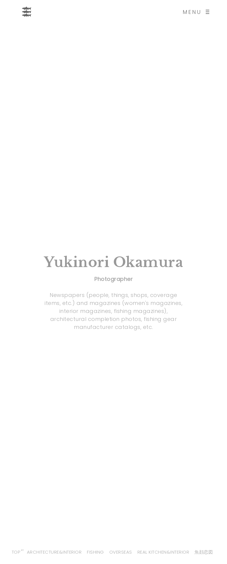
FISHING (95, 552)
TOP (16, 552)
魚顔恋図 (203, 552)
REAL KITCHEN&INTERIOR (163, 552)
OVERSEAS (120, 552)
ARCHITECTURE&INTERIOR (54, 552)
